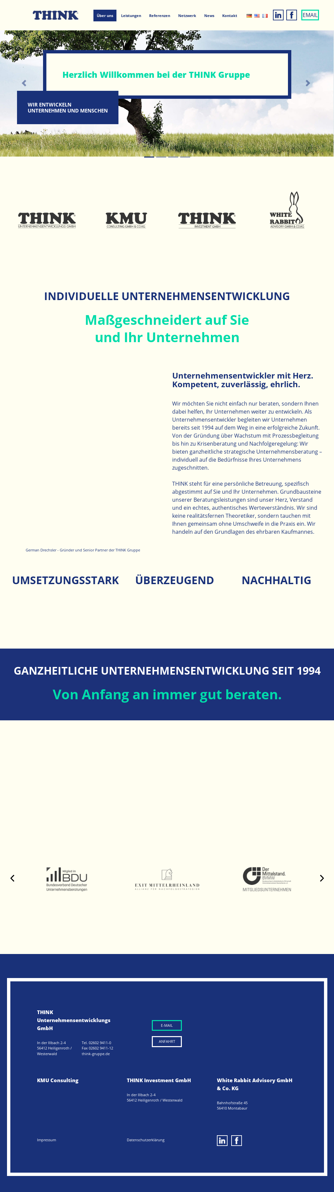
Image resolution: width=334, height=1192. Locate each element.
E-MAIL (167, 1025)
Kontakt (229, 15)
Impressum (46, 1139)
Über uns (105, 15)
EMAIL (310, 15)
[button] (25, 83)
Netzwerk (187, 15)
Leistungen (131, 15)
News (209, 15)
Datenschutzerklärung (145, 1139)
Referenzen (159, 15)
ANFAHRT (167, 1041)
